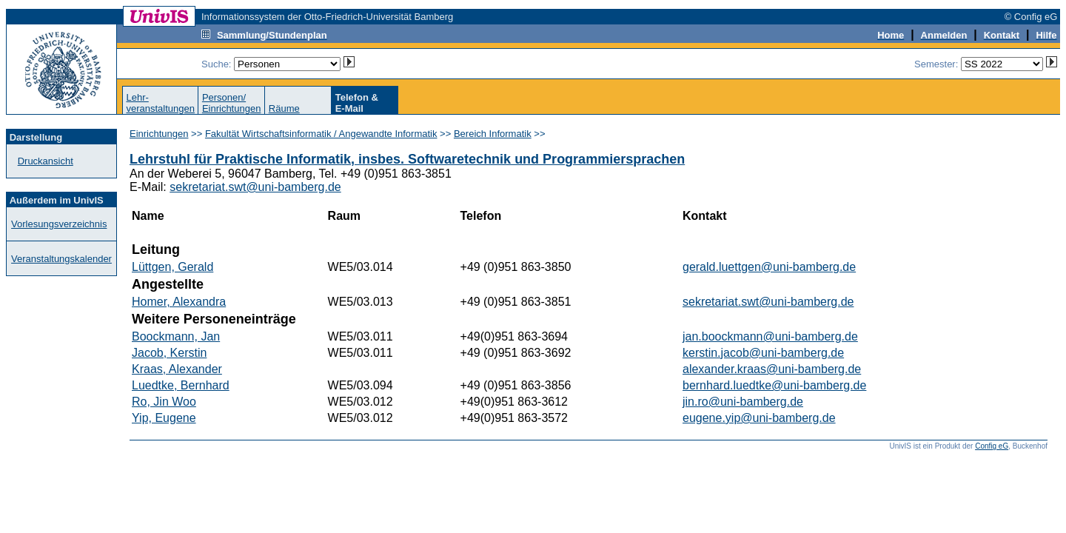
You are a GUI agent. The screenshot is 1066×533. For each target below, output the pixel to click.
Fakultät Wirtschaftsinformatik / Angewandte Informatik (321, 133)
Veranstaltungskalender (61, 258)
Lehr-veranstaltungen (160, 103)
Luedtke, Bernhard (180, 385)
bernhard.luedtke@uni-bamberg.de (774, 385)
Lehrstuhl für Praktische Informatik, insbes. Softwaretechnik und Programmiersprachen (407, 159)
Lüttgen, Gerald (172, 267)
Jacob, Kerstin (169, 352)
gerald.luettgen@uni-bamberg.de (769, 267)
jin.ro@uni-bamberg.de (743, 401)
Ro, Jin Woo (164, 401)
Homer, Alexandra (179, 301)
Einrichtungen (159, 133)
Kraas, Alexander (177, 369)
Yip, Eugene (164, 418)
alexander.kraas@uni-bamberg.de (772, 369)
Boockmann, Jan (176, 336)
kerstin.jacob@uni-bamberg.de (763, 352)
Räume (284, 108)
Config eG (991, 446)
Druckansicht (45, 161)
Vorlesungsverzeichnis (59, 223)
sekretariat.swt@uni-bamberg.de (255, 187)
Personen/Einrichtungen (231, 103)
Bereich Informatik (493, 133)
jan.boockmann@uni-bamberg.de (770, 336)
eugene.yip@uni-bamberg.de (759, 418)
